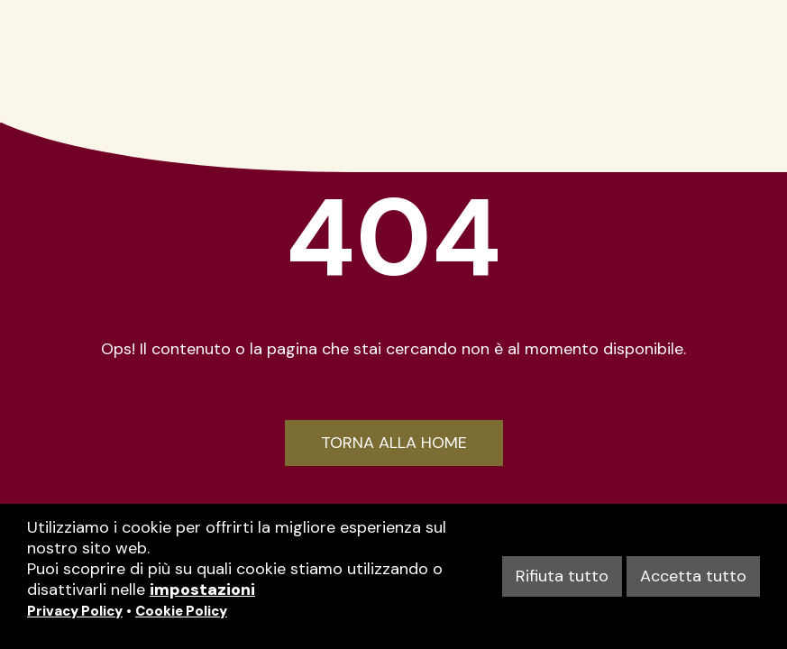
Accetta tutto (693, 576)
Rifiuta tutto (562, 576)
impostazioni (202, 589)
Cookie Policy (181, 611)
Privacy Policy (75, 611)
